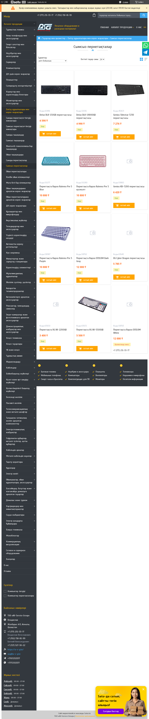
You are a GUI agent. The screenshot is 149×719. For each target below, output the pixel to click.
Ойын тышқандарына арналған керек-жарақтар (18, 190)
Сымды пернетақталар (16, 160)
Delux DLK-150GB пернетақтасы (56, 114)
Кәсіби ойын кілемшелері (18, 177)
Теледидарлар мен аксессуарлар (15, 228)
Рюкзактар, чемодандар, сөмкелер (17, 307)
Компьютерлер (13, 68)
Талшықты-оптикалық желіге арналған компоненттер (16, 421)
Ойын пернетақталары (16, 171)
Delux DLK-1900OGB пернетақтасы (86, 116)
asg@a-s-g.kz (14, 654)
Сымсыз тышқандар (15, 140)
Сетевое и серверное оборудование (15, 552)
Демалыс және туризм (16, 500)
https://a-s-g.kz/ (16, 649)
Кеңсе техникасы (14, 338)
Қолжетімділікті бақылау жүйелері (18, 390)
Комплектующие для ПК (79, 379)
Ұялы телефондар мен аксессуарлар (16, 37)
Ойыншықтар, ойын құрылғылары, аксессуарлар (19, 481)
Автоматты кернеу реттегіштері (14, 245)
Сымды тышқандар (15, 135)
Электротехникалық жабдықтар (15, 431)
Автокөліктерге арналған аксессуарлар (17, 298)
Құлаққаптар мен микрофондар (14, 213)
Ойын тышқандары (14, 154)
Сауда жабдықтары (15, 515)
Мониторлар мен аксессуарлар (14, 102)
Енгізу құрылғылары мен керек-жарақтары (17, 111)
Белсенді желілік (14, 397)
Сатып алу (51, 134)
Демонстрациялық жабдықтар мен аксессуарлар (14, 329)
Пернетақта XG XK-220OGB (53, 329)
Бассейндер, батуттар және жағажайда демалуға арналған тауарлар (19, 491)
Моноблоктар (12, 535)
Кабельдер (11, 367)
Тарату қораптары (14, 462)
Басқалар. (10, 559)
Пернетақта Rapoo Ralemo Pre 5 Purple (56, 260)
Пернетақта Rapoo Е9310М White (127, 331)
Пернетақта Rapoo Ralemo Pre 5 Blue (56, 188)
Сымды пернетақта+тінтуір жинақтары (18, 119)
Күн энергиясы (13, 252)
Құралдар (10, 468)
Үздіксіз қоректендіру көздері (16, 236)
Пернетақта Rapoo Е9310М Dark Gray (92, 260)
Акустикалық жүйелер (16, 220)
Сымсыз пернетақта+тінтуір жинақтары (18, 128)
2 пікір (125, 2)
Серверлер (11, 62)
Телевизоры (128, 372)
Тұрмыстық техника (15, 29)
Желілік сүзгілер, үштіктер (18, 282)
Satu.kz (87, 713)
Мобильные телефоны (51, 375)
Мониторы (100, 379)
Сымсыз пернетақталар (17, 166)
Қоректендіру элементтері (18, 267)
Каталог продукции (13, 24)
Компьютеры (74, 375)
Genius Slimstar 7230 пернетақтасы (123, 116)
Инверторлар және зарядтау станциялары (16, 260)
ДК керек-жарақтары (16, 205)
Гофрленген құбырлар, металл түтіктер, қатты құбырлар (16, 441)
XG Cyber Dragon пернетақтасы (129, 258)
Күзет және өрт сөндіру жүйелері (17, 381)
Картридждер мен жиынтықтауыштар (15, 507)
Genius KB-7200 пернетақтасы (128, 186)
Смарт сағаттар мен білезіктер (15, 46)
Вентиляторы (101, 375)
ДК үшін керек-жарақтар (18, 74)
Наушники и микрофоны (133, 375)
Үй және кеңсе (13, 350)
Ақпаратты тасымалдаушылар (15, 289)
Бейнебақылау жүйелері (17, 373)
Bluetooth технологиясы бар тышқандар (19, 147)
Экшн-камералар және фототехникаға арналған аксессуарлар (17, 317)
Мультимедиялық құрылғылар (14, 275)
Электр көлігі (12, 473)
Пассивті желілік (14, 403)
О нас (6, 565)
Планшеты (100, 372)
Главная (104, 27)
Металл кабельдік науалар (19, 456)
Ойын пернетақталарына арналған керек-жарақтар (18, 198)
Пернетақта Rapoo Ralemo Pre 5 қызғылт (92, 188)
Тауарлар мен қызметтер (53, 38)
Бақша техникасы (14, 529)
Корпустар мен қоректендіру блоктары (17, 93)
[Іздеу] (143, 15)
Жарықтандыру (13, 361)
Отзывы (7, 571)
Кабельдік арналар (15, 450)
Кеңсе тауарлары (14, 344)
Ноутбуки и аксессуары (78, 372)
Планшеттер (11, 80)
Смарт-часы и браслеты (51, 379)
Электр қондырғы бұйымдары (14, 522)
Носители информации (133, 379)
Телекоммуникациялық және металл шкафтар (17, 410)
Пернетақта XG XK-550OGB (89, 329)
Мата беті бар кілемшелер (18, 182)
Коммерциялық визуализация (13, 543)
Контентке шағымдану (85, 716)
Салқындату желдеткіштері (19, 85)
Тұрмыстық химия (14, 356)
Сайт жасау (32, 2)
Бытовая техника (48, 372)
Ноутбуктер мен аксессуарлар (13, 54)
